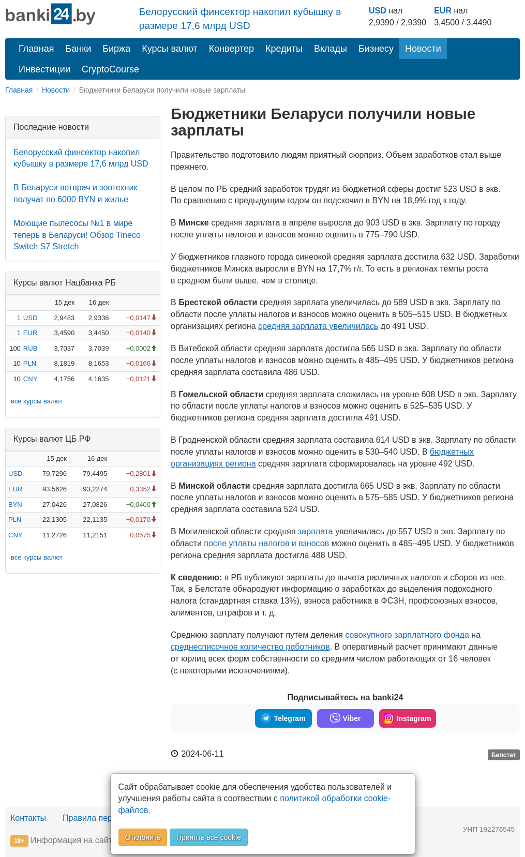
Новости (423, 48)
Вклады (330, 48)
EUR (443, 10)
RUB (30, 348)
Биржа (116, 48)
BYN (15, 504)
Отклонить (143, 837)
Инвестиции (44, 69)
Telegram (283, 718)
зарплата (316, 531)
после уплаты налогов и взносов (266, 543)
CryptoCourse (110, 69)
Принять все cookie (208, 837)
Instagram (407, 718)
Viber (345, 718)
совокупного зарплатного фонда (407, 634)
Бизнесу (376, 48)
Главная (36, 48)
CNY (30, 379)
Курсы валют (169, 48)
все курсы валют (37, 401)
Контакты (28, 818)
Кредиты (284, 48)
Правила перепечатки (104, 818)
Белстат (503, 754)
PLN (29, 363)
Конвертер (231, 48)
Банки (79, 48)
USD (377, 10)
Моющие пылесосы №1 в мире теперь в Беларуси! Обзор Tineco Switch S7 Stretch (77, 235)
